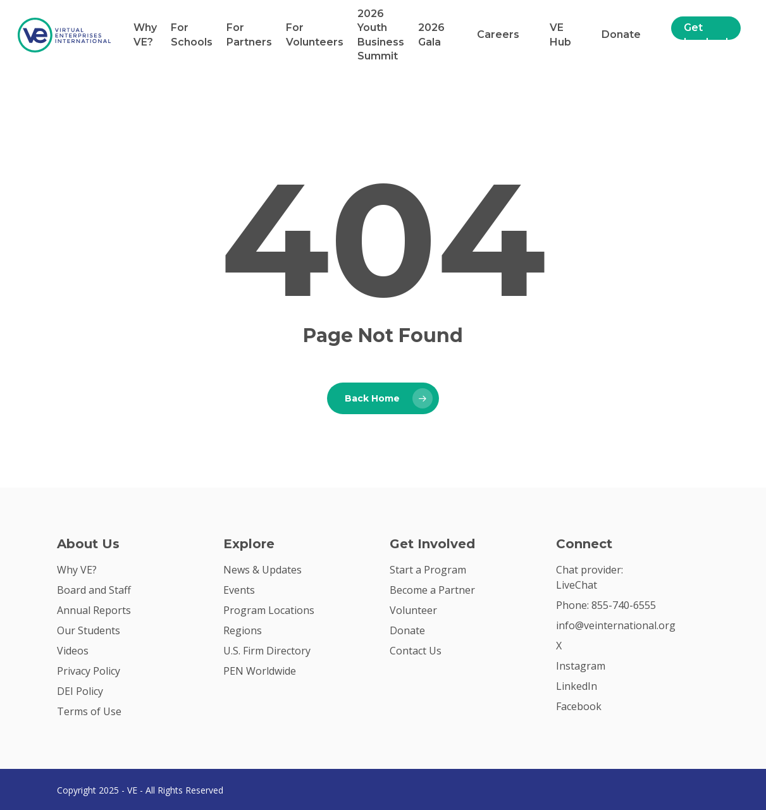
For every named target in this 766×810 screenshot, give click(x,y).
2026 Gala (431, 34)
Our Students (88, 630)
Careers (498, 34)
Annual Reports (94, 610)
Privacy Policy (88, 671)
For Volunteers (314, 34)
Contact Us (416, 651)
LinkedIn (576, 686)
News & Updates (262, 570)
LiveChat (576, 585)
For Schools (192, 34)
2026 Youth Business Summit (380, 35)
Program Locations (268, 610)
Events (239, 590)
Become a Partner (432, 590)
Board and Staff (94, 590)
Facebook (579, 706)
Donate (621, 34)
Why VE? (145, 34)
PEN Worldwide (259, 671)
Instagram (580, 666)
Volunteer (413, 610)
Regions (242, 630)
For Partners (249, 34)
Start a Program (428, 570)
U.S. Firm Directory (267, 651)
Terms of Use (89, 711)
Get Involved (706, 34)
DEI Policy (80, 691)
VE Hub (560, 34)
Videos (73, 651)
